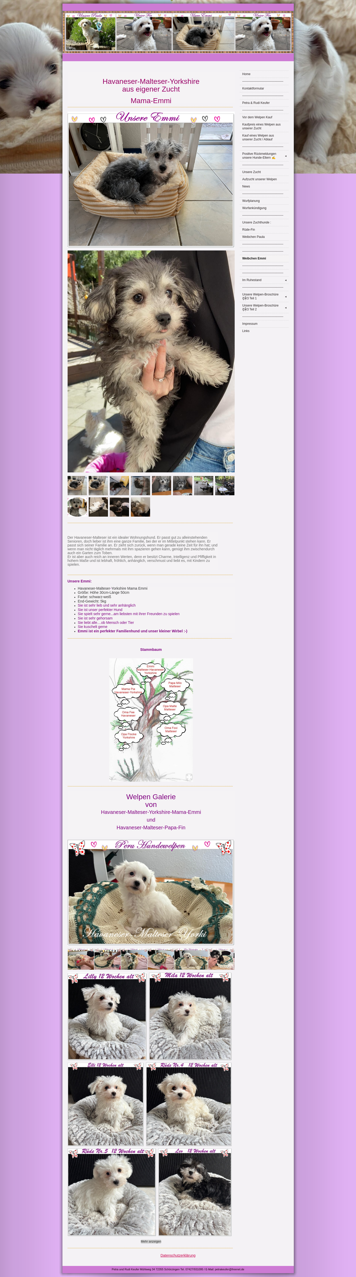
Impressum (250, 324)
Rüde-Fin (248, 229)
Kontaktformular (253, 88)
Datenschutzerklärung (177, 1255)
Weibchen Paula (253, 237)
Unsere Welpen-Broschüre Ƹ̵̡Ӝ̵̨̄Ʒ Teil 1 (265, 296)
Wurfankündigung (254, 208)
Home (246, 74)
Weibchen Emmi (254, 258)
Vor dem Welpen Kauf (257, 117)
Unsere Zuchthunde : (256, 222)
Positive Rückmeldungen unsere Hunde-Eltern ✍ (265, 155)
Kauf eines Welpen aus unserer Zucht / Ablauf (258, 137)
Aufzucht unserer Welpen (259, 179)
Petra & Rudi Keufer (256, 103)
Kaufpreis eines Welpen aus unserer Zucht (261, 126)
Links (246, 331)
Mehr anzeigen (151, 1241)
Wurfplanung (251, 201)
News (246, 186)
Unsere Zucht (251, 172)
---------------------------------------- (263, 81)
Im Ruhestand (265, 280)
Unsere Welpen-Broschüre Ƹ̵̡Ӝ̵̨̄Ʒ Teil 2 (265, 307)
